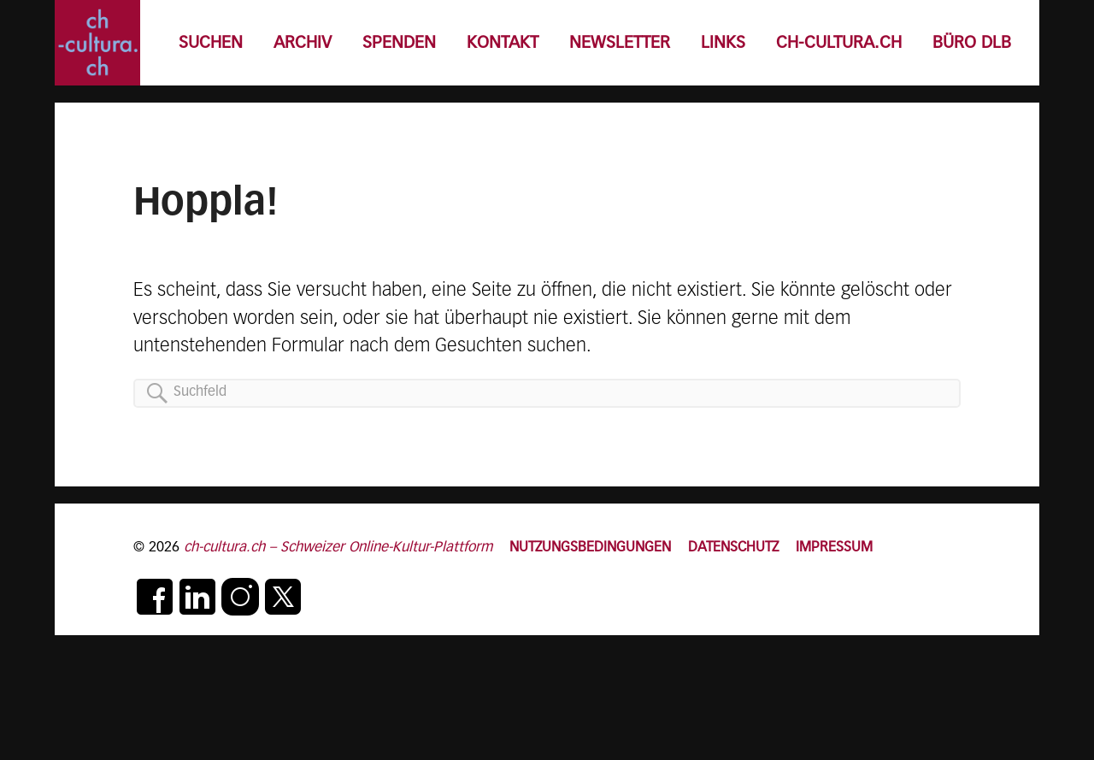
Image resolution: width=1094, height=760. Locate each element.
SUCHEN (211, 43)
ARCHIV (303, 43)
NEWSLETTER (619, 43)
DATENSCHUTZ (733, 547)
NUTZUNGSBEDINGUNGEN (590, 547)
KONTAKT (502, 43)
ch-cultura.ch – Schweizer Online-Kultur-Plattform (338, 547)
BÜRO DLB (971, 43)
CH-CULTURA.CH (839, 43)
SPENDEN (399, 43)
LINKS (723, 43)
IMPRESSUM (834, 547)
